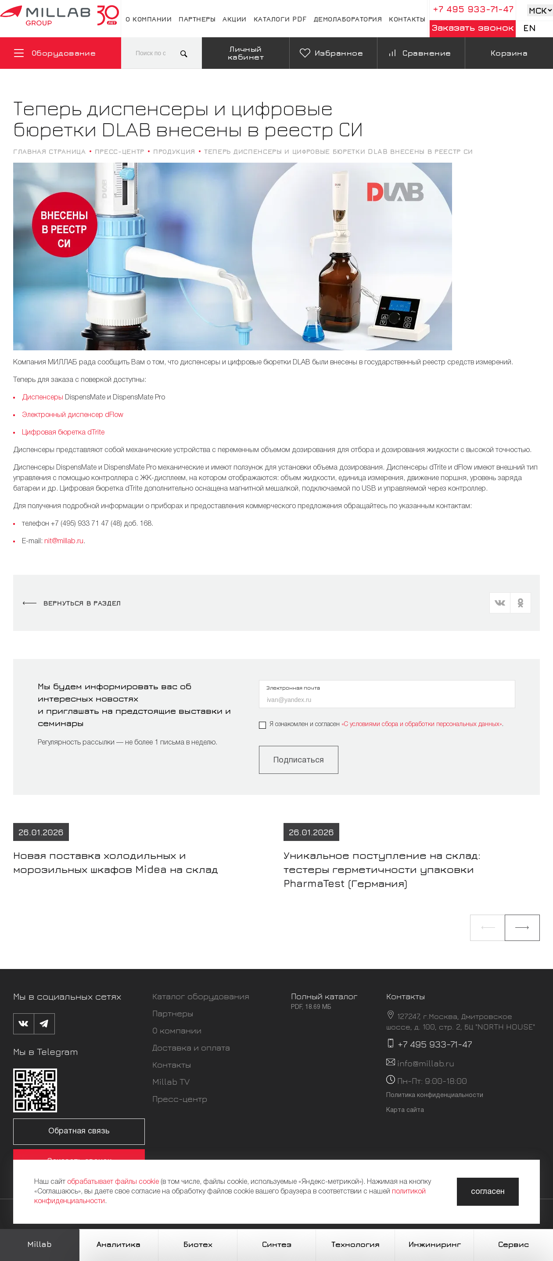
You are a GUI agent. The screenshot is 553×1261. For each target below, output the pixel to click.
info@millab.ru (425, 1063)
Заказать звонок (473, 27)
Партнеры (197, 19)
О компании (149, 19)
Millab (39, 1244)
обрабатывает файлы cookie (113, 1182)
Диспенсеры (42, 398)
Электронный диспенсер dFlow (72, 415)
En (529, 27)
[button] (487, 928)
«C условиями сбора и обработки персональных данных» (421, 724)
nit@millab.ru (63, 541)
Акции (235, 19)
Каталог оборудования (200, 996)
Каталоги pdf (280, 19)
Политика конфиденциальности (434, 1095)
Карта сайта (405, 1110)
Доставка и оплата (191, 1047)
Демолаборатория (348, 19)
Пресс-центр (179, 1099)
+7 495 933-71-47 (473, 9)
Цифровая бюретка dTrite (63, 433)
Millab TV (171, 1081)
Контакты (407, 19)
